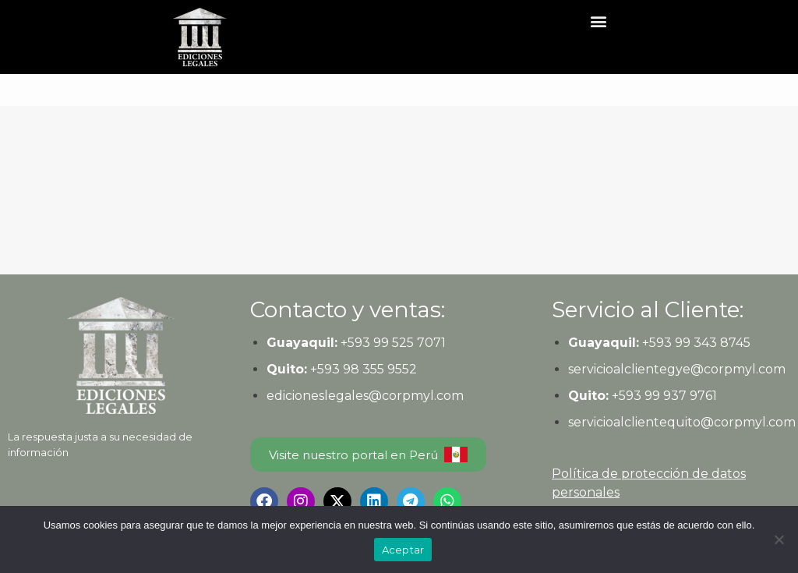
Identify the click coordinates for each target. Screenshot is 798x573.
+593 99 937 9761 (663, 395)
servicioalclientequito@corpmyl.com (682, 422)
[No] (778, 539)
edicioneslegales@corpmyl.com (365, 395)
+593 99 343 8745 (694, 342)
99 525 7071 (409, 342)
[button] (599, 21)
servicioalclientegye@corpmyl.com (677, 369)
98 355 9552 (380, 369)
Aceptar (403, 549)
